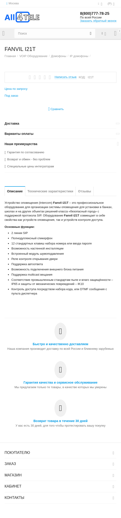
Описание (15, 191)
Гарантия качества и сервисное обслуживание (60, 382)
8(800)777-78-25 (95, 13)
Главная (10, 56)
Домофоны (58, 56)
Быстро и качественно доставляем (60, 344)
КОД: (82, 77)
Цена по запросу (16, 89)
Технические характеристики (50, 191)
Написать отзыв (66, 77)
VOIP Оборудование (33, 56)
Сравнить (56, 109)
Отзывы (84, 191)
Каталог (3, 33)
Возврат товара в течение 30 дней (60, 421)
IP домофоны (79, 56)
